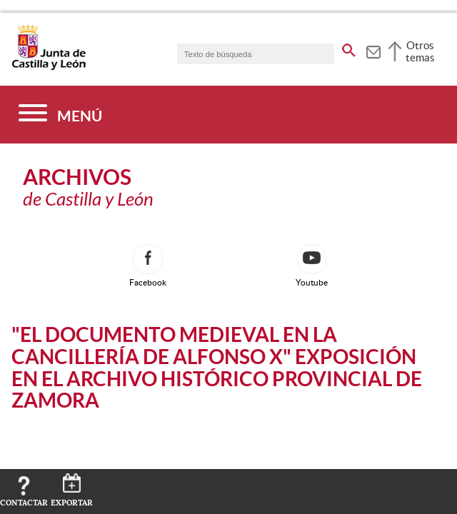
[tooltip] (373, 50)
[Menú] (60, 114)
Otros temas (420, 51)
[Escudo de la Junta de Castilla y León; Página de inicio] (48, 67)
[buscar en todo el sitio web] (349, 48)
